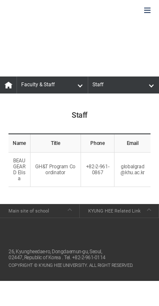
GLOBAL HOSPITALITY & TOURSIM (51, 11)
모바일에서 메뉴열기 (147, 11)
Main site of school (28, 211)
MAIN (8, 85)
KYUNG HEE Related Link (114, 211)
